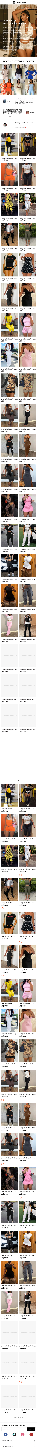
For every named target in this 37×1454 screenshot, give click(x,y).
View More (18, 1417)
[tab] (18, 781)
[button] (18, 1441)
